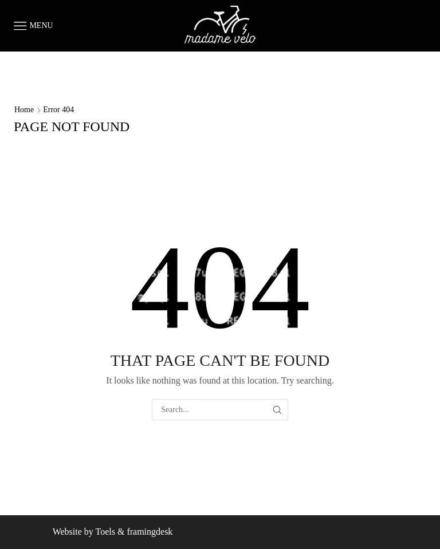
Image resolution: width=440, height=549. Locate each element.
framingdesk (149, 531)
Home (24, 109)
